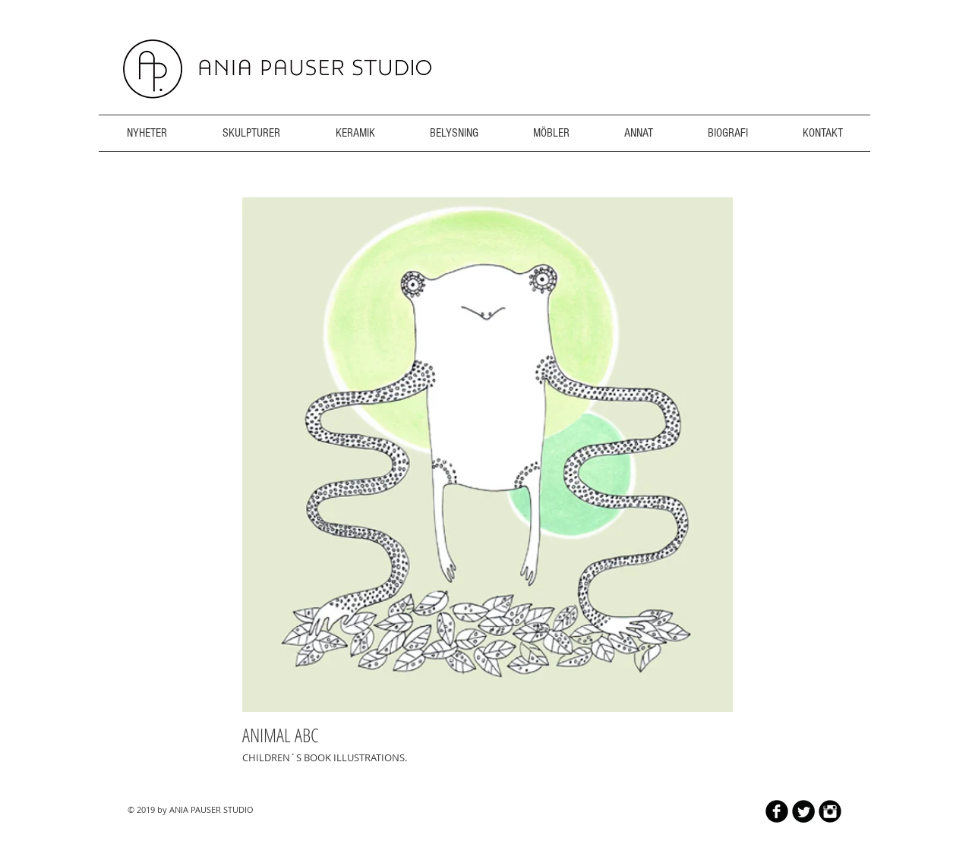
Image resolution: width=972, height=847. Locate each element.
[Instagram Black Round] (830, 811)
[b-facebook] (776, 811)
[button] (487, 454)
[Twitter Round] (803, 811)
